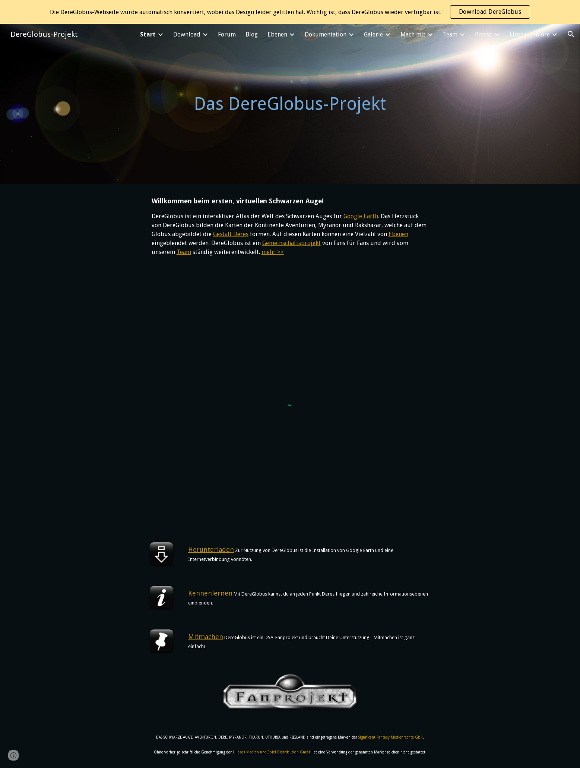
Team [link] (450, 34)
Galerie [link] (373, 34)
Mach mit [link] (412, 34)
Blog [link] (251, 34)
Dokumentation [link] (325, 34)
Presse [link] (483, 34)
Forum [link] (227, 34)
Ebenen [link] (277, 34)
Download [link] (186, 34)
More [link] (543, 34)
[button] (571, 34)
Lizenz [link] (518, 34)
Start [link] (148, 34)
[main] (290, 104)
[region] (290, 12)
